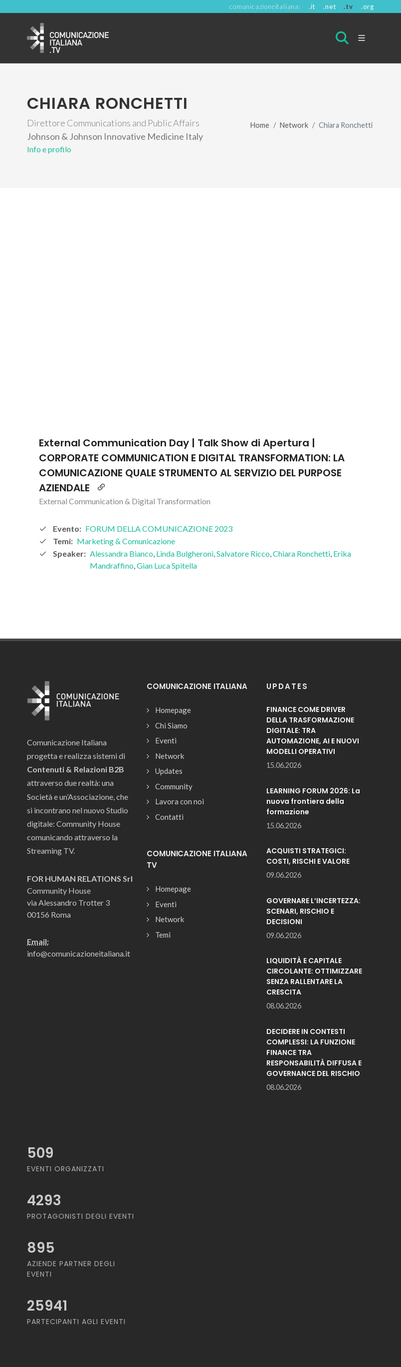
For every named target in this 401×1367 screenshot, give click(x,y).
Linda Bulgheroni (184, 553)
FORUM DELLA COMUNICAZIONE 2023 (158, 528)
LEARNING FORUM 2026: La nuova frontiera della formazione (313, 801)
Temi (163, 934)
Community (174, 786)
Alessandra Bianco (121, 553)
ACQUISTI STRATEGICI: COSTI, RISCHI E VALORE (308, 856)
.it (312, 6)
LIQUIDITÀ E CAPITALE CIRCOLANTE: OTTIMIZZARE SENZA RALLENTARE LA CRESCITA (314, 976)
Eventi (166, 740)
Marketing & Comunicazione (126, 541)
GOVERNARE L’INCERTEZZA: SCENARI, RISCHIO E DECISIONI (313, 911)
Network (294, 125)
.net (329, 6)
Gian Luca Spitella (167, 565)
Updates (169, 770)
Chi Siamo (171, 725)
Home (259, 125)
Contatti (169, 816)
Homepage (173, 709)
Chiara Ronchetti (301, 553)
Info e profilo (49, 149)
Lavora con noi (179, 801)
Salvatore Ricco (243, 553)
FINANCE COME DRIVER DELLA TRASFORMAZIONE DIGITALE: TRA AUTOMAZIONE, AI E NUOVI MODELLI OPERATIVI (312, 730)
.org (367, 6)
